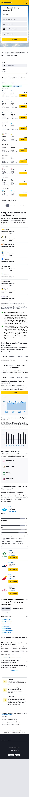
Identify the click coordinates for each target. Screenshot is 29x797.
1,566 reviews (12, 567)
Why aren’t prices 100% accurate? (15, 725)
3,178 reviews (12, 578)
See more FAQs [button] (14, 670)
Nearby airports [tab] (6, 608)
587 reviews (11, 590)
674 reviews (11, 555)
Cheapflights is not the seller (15, 719)
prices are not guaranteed (7, 714)
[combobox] (6, 14)
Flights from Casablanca (8, 624)
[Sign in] (23, 3)
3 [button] (14, 205)
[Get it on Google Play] (11, 755)
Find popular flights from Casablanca (12, 657)
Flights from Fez (5, 626)
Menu (26, 2)
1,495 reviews (12, 511)
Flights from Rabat (6, 628)
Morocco (18, 730)
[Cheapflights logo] (6, 2)
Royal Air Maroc (12, 586)
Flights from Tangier (6, 621)
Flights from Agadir (6, 619)
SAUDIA (10, 550)
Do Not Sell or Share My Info (14, 747)
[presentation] (11, 10)
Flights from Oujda (6, 632)
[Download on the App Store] (18, 755)
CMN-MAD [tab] (12, 356)
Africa (13, 730)
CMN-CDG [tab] (19, 356)
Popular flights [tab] (6, 612)
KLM (9, 507)
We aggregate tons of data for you (15, 722)
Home (9, 730)
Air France (10, 562)
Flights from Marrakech (7, 630)
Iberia (9, 574)
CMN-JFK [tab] (5, 356)
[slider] (27, 73)
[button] (14, 19)
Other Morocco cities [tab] (18, 608)
